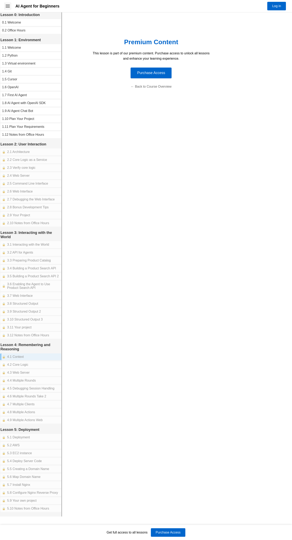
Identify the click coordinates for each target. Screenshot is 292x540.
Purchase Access (158, 73)
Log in (276, 6)
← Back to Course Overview (158, 86)
